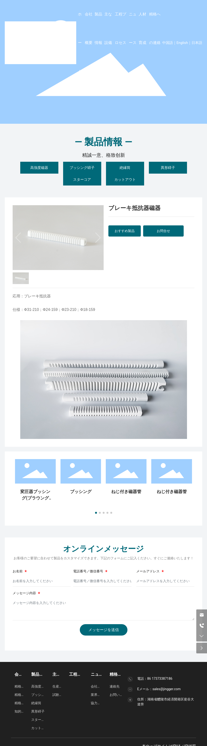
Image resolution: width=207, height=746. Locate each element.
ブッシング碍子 (82, 168)
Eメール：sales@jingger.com (159, 689)
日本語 (197, 43)
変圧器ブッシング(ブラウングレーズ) (35, 498)
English (182, 43)
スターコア (82, 179)
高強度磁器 (39, 168)
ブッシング (80, 491)
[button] (96, 513)
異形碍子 (168, 168)
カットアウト (125, 179)
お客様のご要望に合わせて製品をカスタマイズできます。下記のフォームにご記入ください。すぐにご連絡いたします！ (104, 558)
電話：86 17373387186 (154, 678)
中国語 (167, 43)
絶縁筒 (125, 168)
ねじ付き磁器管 (126, 491)
